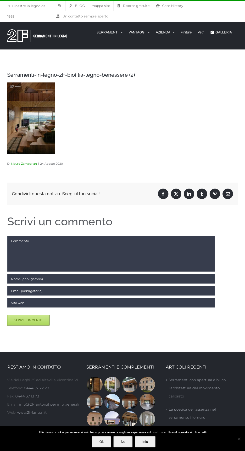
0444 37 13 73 (27, 396)
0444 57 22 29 (36, 388)
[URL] (111, 303)
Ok (101, 442)
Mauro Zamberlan (24, 163)
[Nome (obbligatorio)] (111, 279)
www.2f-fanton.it (32, 412)
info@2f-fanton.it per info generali (49, 404)
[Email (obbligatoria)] (111, 291)
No (123, 442)
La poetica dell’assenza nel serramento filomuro (192, 413)
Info (145, 442)
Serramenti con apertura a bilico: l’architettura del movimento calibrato (197, 388)
